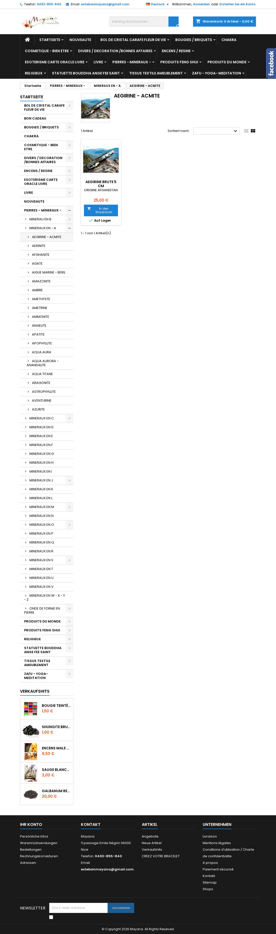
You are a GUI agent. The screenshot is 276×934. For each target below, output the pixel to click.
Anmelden (201, 4)
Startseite (49, 39)
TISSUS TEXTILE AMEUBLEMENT (156, 73)
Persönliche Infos (34, 836)
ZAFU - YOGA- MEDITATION (216, 73)
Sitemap (210, 882)
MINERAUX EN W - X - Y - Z (44, 597)
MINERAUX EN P (41, 533)
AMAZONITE (41, 281)
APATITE (38, 334)
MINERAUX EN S (41, 560)
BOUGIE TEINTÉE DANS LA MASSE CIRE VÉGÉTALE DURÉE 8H (56, 706)
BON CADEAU (35, 118)
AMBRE (37, 290)
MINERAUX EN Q (41, 542)
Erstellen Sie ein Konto (237, 4)
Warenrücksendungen (38, 843)
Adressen (28, 862)
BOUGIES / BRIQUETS (193, 39)
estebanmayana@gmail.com (105, 4)
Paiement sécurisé (218, 869)
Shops (208, 889)
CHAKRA (228, 39)
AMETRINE (39, 307)
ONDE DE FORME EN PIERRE (42, 610)
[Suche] (144, 21)
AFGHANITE (40, 254)
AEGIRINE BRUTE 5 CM (100, 183)
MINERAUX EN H (41, 462)
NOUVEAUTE (80, 39)
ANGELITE (39, 325)
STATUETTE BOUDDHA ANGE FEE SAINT (86, 73)
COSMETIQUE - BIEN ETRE (47, 50)
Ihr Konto (31, 824)
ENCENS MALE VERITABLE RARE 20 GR (56, 748)
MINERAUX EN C (41, 418)
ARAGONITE (41, 382)
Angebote (150, 836)
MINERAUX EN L (41, 498)
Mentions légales (217, 843)
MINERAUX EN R (41, 551)
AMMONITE (40, 316)
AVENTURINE (41, 400)
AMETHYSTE (41, 299)
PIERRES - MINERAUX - (131, 62)
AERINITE (38, 245)
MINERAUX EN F (41, 444)
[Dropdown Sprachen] (158, 4)
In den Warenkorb (99, 210)
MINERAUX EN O (41, 524)
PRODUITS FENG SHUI (179, 62)
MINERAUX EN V (41, 586)
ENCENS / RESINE (176, 50)
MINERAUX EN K (41, 489)
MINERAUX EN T (41, 569)
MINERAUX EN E (41, 436)
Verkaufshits (34, 691)
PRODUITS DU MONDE (227, 62)
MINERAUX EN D (41, 427)
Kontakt (90, 824)
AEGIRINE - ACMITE (46, 237)
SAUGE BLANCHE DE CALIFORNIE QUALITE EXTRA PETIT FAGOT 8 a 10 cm (56, 770)
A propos (210, 862)
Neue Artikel (152, 843)
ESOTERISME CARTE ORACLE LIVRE (54, 62)
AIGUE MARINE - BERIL (48, 272)
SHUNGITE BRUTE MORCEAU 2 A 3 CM (56, 727)
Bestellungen (31, 849)
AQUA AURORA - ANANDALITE (43, 363)
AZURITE (38, 409)
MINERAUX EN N (41, 515)
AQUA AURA (41, 352)
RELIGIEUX (34, 73)
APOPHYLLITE (42, 343)
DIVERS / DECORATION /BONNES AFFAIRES (115, 50)
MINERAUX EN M (41, 506)
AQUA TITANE (42, 374)
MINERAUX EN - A (42, 228)
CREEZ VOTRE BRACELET (161, 856)
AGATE (37, 263)
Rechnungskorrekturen (39, 856)
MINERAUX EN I (40, 471)
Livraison (210, 836)
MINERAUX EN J (41, 480)
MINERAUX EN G (41, 453)
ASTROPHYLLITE (44, 391)
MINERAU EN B (40, 219)
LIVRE (98, 62)
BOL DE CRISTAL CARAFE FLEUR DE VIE (133, 39)
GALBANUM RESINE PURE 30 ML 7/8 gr (56, 791)
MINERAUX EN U (41, 577)
